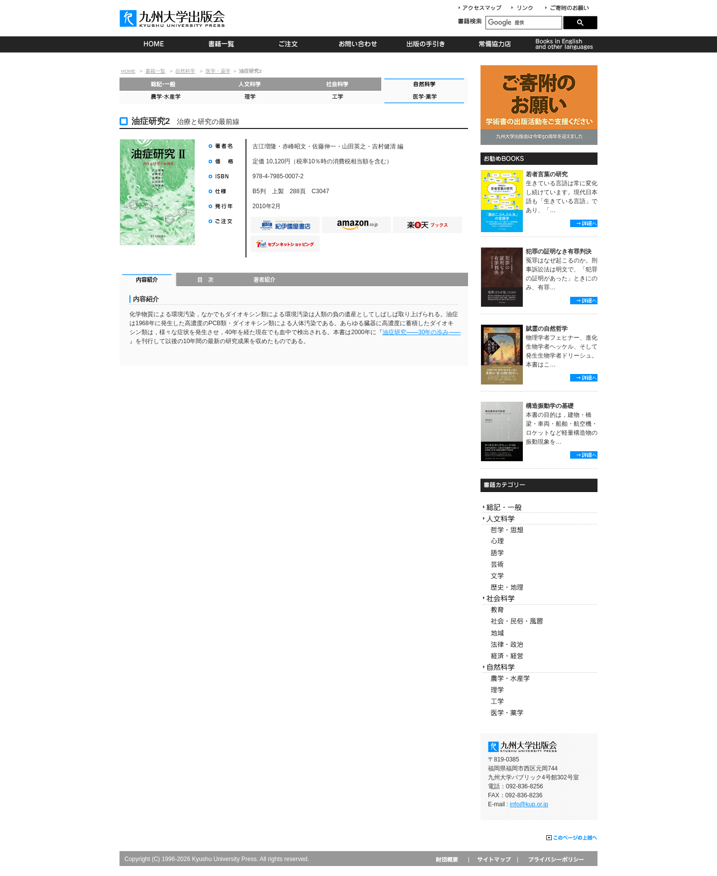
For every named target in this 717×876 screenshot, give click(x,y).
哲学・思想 (539, 530)
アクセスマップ (483, 8)
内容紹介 (148, 280)
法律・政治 (539, 644)
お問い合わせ (358, 44)
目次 (206, 280)
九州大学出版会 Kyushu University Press (173, 18)
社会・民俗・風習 (539, 621)
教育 (539, 610)
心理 (539, 541)
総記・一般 (163, 84)
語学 (539, 553)
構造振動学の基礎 (550, 405)
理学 (250, 97)
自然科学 (185, 71)
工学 (337, 97)
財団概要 (450, 859)
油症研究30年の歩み (421, 332)
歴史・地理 (539, 587)
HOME (154, 44)
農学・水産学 (163, 97)
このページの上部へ (572, 838)
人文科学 (250, 84)
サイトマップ (493, 859)
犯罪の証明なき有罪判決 (559, 251)
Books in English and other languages (563, 44)
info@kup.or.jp (529, 804)
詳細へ (584, 223)
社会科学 (337, 84)
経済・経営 (539, 656)
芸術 (539, 564)
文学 (539, 576)
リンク (526, 8)
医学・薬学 (218, 71)
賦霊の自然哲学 (547, 328)
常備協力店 (495, 44)
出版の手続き (426, 44)
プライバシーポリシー (555, 859)
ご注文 (290, 44)
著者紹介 (264, 280)
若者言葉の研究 (547, 174)
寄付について (566, 8)
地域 (539, 633)
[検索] (524, 22)
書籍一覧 (222, 44)
